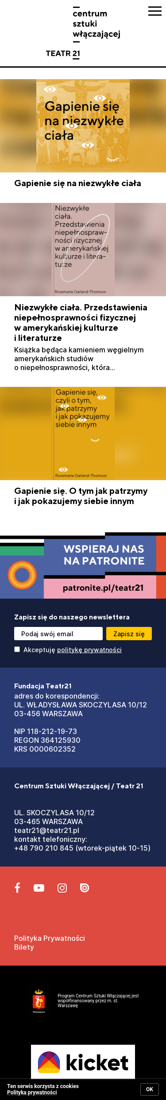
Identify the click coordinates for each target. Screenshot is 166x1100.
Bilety (24, 947)
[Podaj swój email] (58, 633)
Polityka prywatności (32, 1092)
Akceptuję (68, 649)
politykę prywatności (89, 649)
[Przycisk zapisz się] (129, 633)
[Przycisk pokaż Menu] (155, 11)
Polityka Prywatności (49, 938)
